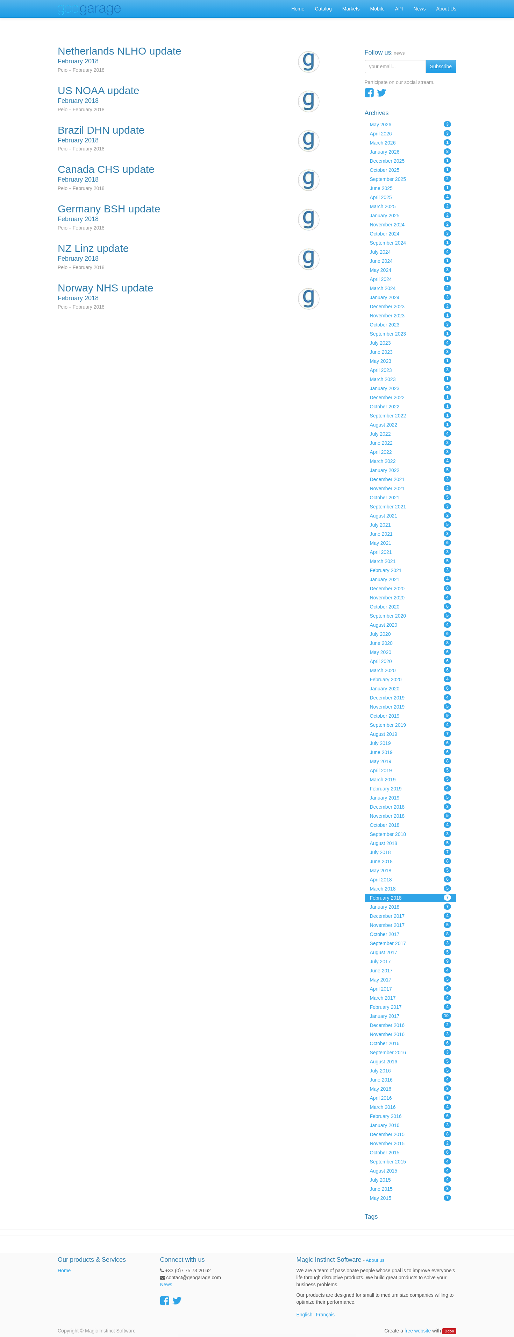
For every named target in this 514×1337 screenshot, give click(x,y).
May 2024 (410, 270)
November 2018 (410, 815)
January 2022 (410, 470)
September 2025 (410, 179)
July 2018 (410, 852)
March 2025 (410, 206)
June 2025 (410, 188)
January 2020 (410, 688)
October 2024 (410, 233)
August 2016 (410, 1061)
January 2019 (410, 797)
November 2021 (410, 488)
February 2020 (410, 679)
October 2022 (410, 406)
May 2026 (410, 124)
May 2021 (410, 543)
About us (375, 1260)
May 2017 (410, 979)
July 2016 (410, 1070)
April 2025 (410, 197)
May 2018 (410, 870)
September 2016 (410, 1052)
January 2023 (410, 388)
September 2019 (410, 725)
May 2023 (410, 361)
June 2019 (410, 752)
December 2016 (410, 1025)
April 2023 (410, 370)
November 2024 (410, 224)
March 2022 (410, 461)
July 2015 (410, 1179)
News (166, 1284)
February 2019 (410, 788)
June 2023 (410, 352)
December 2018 (410, 806)
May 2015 (410, 1198)
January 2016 (410, 1125)
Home (64, 1270)
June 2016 (410, 1079)
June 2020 (410, 643)
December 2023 (410, 306)
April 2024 (410, 279)
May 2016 (410, 1088)
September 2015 (410, 1161)
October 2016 (410, 1043)
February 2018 (410, 897)
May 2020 (410, 652)
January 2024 (410, 297)
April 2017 (410, 988)
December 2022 (410, 397)
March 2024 (410, 288)
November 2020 (410, 597)
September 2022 (410, 415)
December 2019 (410, 697)
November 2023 (410, 315)
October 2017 (410, 934)
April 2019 (410, 770)
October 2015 (410, 1152)
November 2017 (410, 925)
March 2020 (410, 670)
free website (418, 1331)
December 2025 (410, 160)
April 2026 (410, 133)
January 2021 (410, 579)
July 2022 (410, 433)
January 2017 (410, 1016)
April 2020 (410, 661)
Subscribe (441, 66)
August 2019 (410, 734)
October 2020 (410, 606)
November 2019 (410, 706)
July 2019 (410, 743)
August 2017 (410, 952)
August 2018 (410, 843)
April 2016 (410, 1098)
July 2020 (410, 634)
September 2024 (410, 242)
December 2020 (410, 588)
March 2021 (410, 561)
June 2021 (410, 533)
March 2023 (410, 379)
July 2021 (410, 524)
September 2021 (410, 506)
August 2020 (410, 624)
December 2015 (410, 1134)
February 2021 (410, 570)
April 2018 (410, 879)
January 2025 (410, 215)
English (305, 1314)
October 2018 (410, 825)
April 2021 (410, 552)
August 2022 (410, 424)
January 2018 (410, 906)
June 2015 (410, 1188)
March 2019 (410, 779)
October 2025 (410, 170)
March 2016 (410, 1107)
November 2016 (410, 1034)
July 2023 (410, 342)
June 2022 (410, 442)
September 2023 (410, 333)
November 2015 (410, 1143)
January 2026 (410, 151)
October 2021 (410, 497)
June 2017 (410, 970)
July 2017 (410, 961)
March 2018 (410, 888)
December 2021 (410, 479)
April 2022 (410, 452)
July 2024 (410, 251)
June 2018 (410, 861)
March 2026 (410, 142)
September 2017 (410, 943)
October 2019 (410, 715)
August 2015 (410, 1170)
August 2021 (410, 515)
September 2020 (410, 615)
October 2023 (410, 324)
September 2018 (410, 834)
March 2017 (410, 997)
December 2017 (410, 916)
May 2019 (410, 761)
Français (325, 1314)
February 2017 (410, 1007)
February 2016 (410, 1116)
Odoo (449, 1331)
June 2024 (410, 261)
